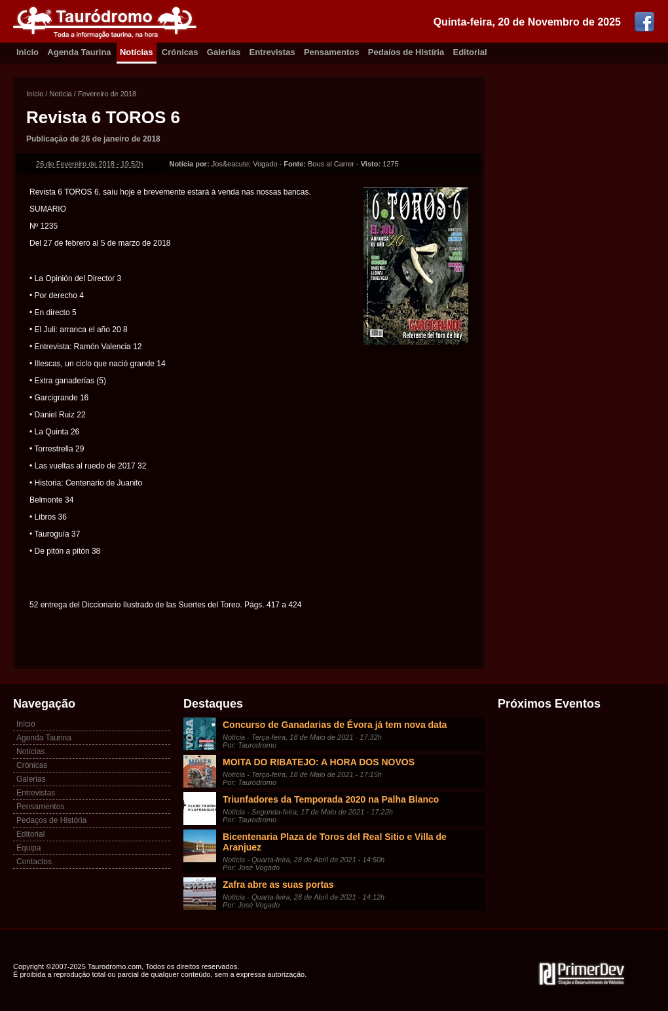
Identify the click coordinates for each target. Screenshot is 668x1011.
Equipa (28, 847)
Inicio (27, 52)
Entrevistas (272, 52)
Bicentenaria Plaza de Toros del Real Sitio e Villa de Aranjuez (335, 841)
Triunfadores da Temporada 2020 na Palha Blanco (331, 799)
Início (34, 94)
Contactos (34, 861)
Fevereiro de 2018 (107, 94)
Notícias (136, 52)
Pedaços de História (51, 820)
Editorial (470, 52)
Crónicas (180, 52)
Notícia (60, 94)
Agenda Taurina (79, 52)
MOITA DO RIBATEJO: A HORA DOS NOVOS (319, 762)
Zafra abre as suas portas (278, 884)
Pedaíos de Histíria (406, 52)
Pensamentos (332, 52)
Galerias (223, 52)
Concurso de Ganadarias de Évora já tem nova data (335, 724)
